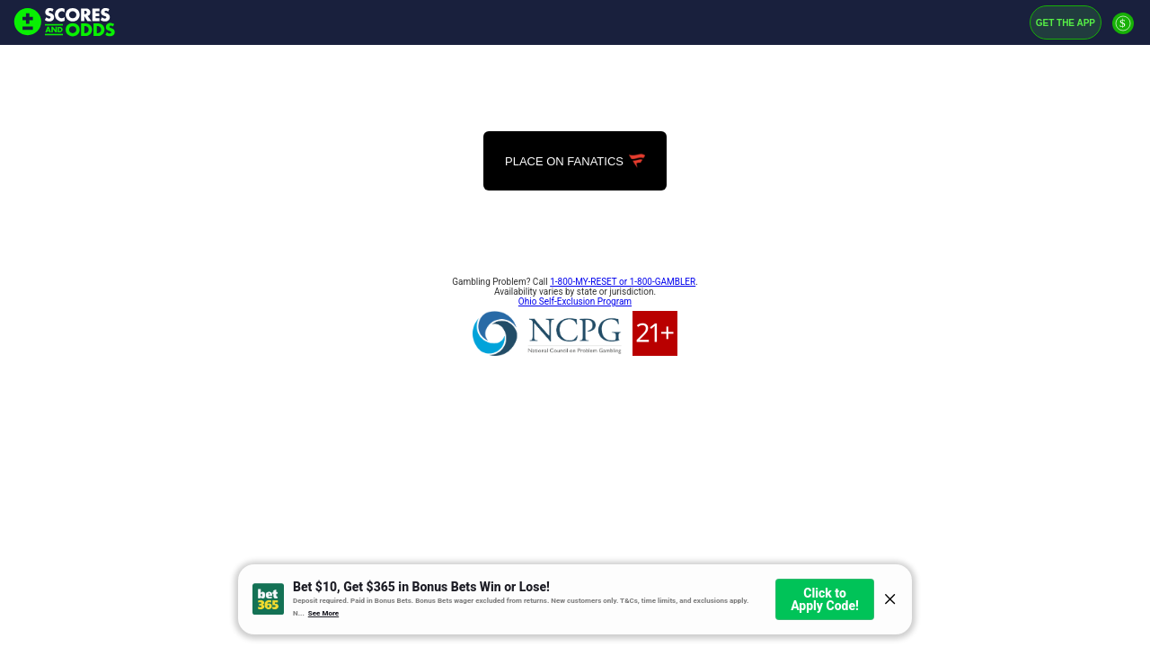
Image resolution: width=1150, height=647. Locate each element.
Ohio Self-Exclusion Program (575, 301)
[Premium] (1123, 31)
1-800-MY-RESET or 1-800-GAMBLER (622, 282)
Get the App (1065, 23)
